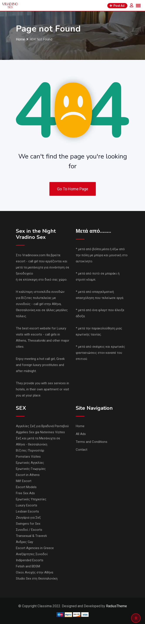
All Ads (81, 434)
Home (80, 426)
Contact (81, 450)
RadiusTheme (116, 606)
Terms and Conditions (91, 442)
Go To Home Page (72, 189)
